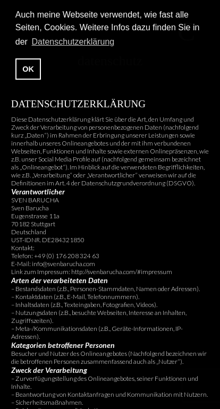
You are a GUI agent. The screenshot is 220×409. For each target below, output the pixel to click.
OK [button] (28, 69)
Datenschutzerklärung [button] (73, 41)
